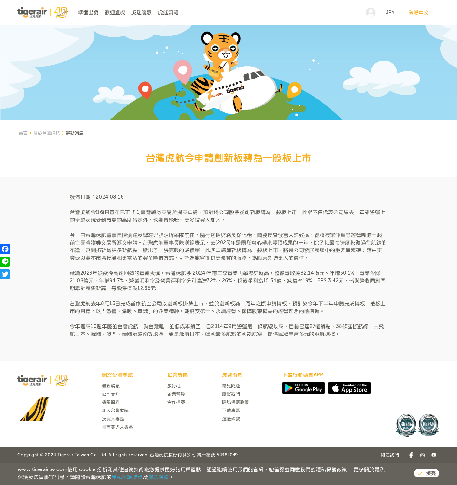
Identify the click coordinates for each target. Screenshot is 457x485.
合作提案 (176, 425)
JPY (390, 13)
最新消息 (111, 409)
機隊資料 (111, 425)
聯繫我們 (231, 417)
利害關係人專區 (117, 450)
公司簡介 (111, 417)
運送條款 (231, 442)
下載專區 (231, 434)
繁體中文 (418, 13)
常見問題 (231, 409)
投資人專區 (113, 442)
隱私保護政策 (235, 425)
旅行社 (174, 409)
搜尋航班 (404, 37)
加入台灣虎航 (115, 434)
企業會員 (176, 417)
